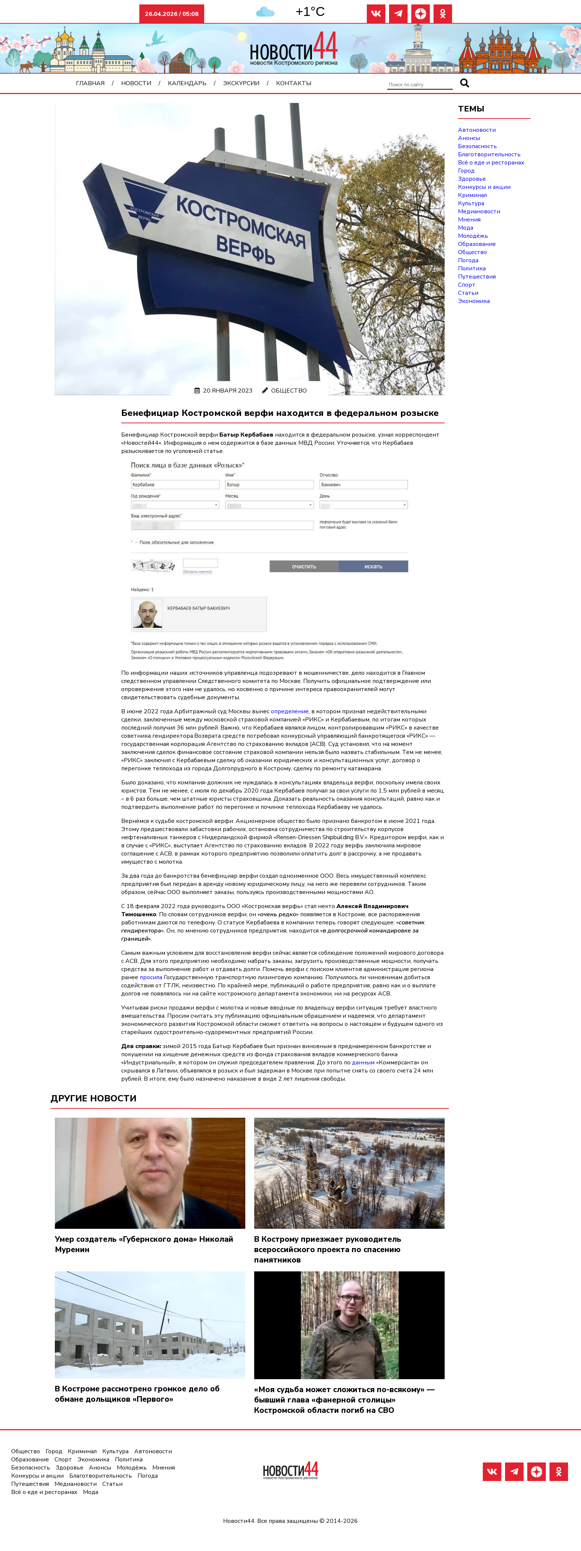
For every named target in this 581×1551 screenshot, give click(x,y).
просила (151, 977)
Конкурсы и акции (484, 187)
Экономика (474, 301)
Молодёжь (473, 236)
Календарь (187, 83)
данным (363, 1062)
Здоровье (472, 179)
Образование (477, 244)
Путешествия (477, 277)
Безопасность (477, 146)
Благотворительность (489, 154)
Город (466, 171)
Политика (472, 268)
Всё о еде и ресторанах (491, 163)
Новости (136, 83)
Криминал (472, 195)
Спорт (466, 285)
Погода (468, 260)
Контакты (293, 83)
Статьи (468, 293)
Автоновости (477, 130)
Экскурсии (241, 83)
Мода (465, 228)
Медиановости (479, 211)
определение (290, 711)
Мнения (469, 220)
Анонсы (469, 138)
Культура (471, 203)
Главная (90, 83)
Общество (289, 391)
